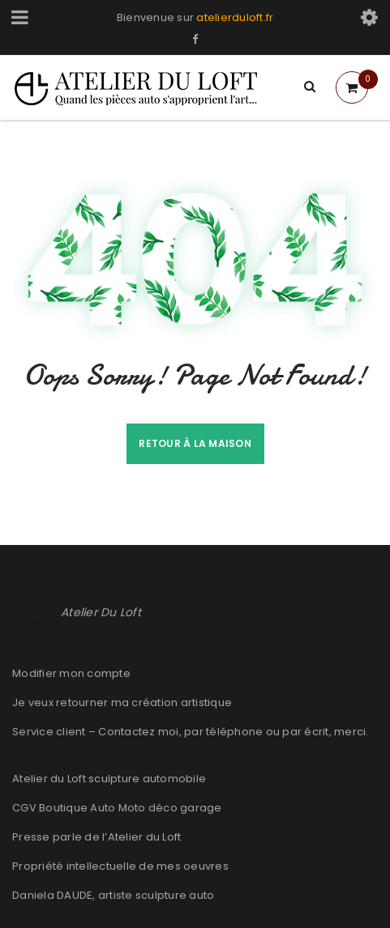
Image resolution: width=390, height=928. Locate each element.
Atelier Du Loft (101, 612)
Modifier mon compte (71, 673)
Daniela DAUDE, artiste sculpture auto (113, 895)
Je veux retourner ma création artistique (122, 702)
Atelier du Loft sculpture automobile (109, 778)
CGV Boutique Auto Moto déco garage (117, 807)
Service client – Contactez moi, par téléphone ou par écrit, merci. (190, 731)
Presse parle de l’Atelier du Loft (96, 837)
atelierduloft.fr (234, 17)
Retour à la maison (195, 443)
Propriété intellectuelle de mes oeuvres (120, 866)
